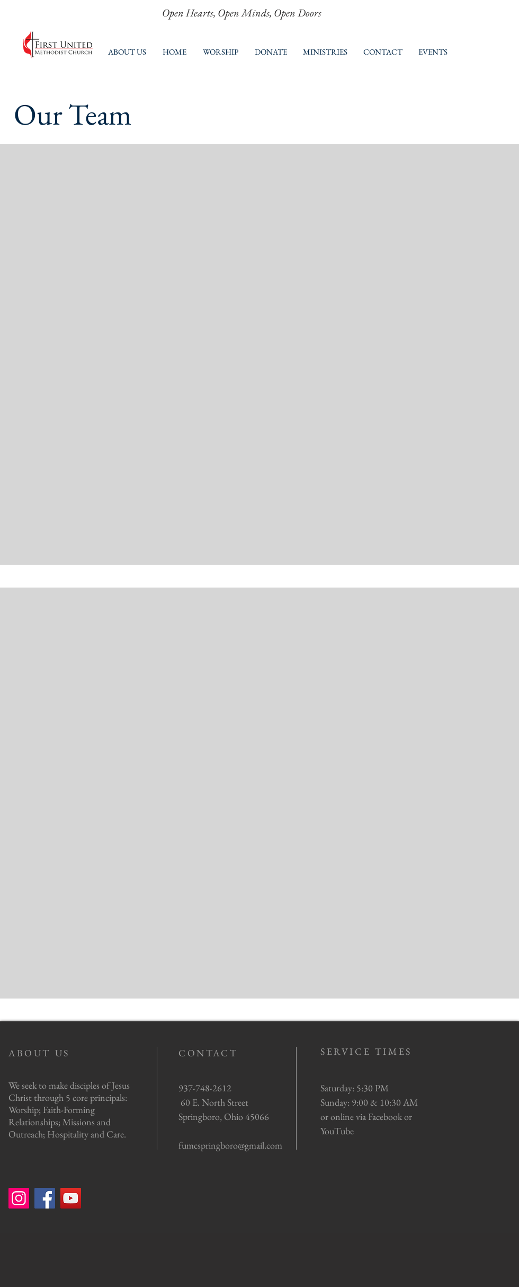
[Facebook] (44, 1198)
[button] (127, 51)
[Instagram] (18, 1198)
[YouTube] (70, 1198)
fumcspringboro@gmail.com (230, 1145)
